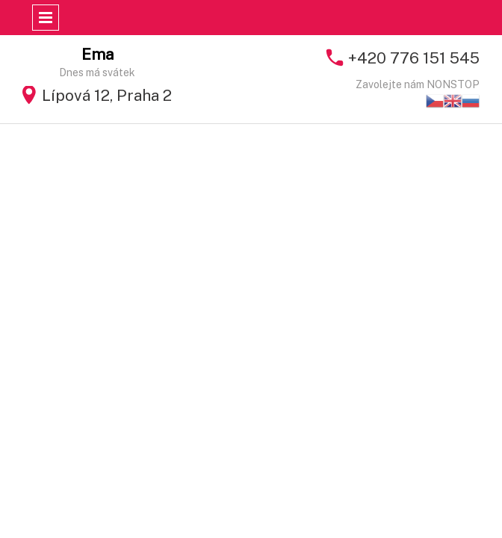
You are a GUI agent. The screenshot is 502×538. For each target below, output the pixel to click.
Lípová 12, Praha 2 (107, 95)
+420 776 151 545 (414, 58)
